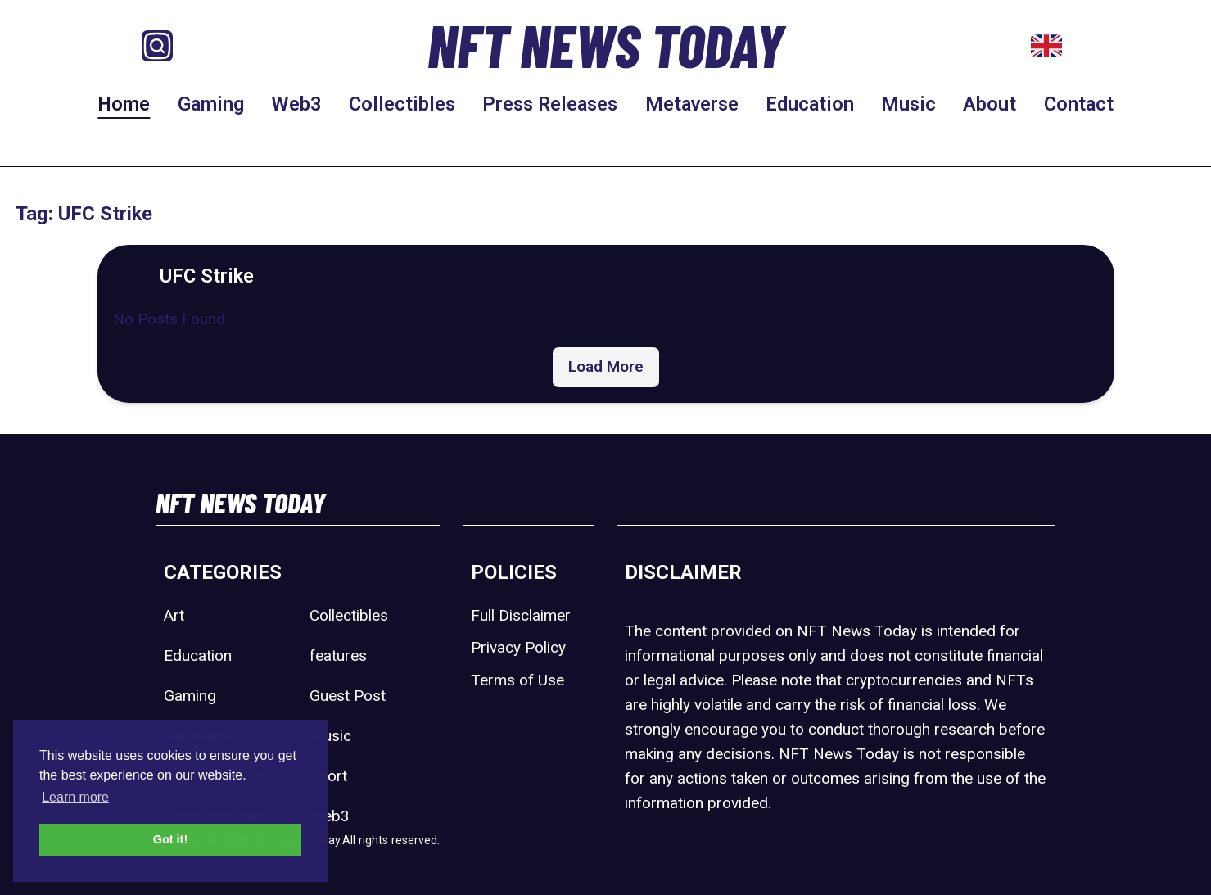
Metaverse (692, 104)
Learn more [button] (75, 797)
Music (908, 104)
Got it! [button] (170, 839)
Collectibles (402, 104)
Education (810, 104)
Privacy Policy (518, 647)
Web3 (296, 104)
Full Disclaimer (521, 615)
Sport (328, 775)
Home (123, 104)
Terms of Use (517, 680)
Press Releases (549, 104)
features (338, 655)
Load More (606, 366)
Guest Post (348, 695)
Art (174, 615)
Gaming (211, 104)
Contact (1079, 104)
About (989, 104)
